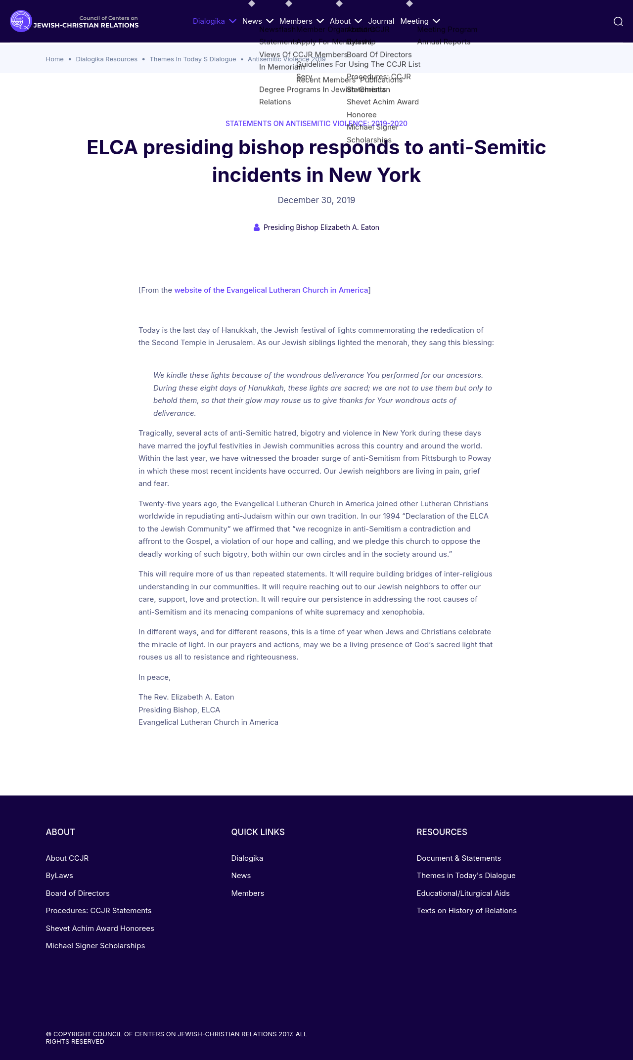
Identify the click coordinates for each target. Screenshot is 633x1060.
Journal (381, 21)
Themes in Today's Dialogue (465, 875)
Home (55, 59)
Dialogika (214, 21)
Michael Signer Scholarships (95, 945)
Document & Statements (458, 858)
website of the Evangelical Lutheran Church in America (271, 290)
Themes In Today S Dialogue (192, 59)
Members (301, 21)
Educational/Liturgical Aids (462, 893)
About (346, 21)
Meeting (420, 21)
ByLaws (59, 875)
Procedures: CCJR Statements (99, 910)
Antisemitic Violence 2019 (287, 59)
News (257, 21)
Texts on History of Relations (466, 910)
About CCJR (67, 858)
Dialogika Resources (106, 59)
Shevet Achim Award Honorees (100, 928)
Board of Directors (78, 893)
